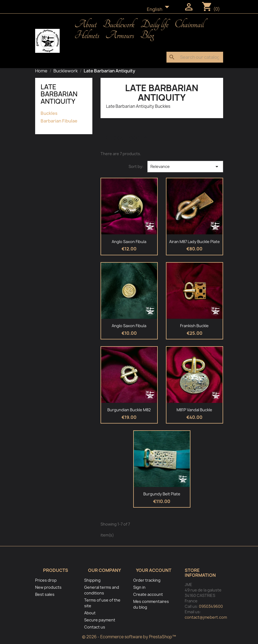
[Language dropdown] (159, 9)
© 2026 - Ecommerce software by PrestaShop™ (129, 637)
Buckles (49, 113)
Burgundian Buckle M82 (129, 409)
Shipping (92, 580)
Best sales (44, 594)
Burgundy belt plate (161, 493)
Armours (119, 35)
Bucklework (118, 24)
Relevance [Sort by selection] (185, 166)
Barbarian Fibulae (59, 121)
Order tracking (146, 580)
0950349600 (211, 606)
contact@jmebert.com (206, 617)
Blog (147, 35)
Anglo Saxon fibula (129, 241)
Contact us (94, 627)
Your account (153, 570)
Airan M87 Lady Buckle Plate (194, 241)
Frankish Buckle (194, 325)
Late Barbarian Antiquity (59, 94)
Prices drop (46, 580)
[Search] (194, 57)
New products (48, 587)
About (86, 24)
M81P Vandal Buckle (194, 409)
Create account (148, 594)
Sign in (139, 587)
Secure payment (99, 619)
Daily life (154, 24)
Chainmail (189, 24)
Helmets (87, 35)
